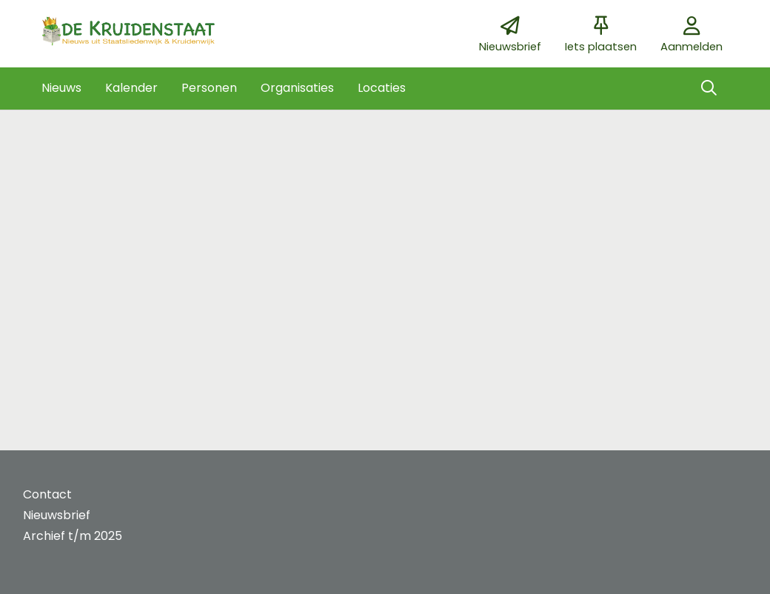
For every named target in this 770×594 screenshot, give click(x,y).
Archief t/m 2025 (72, 535)
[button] (61, 88)
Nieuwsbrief (56, 515)
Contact (47, 494)
